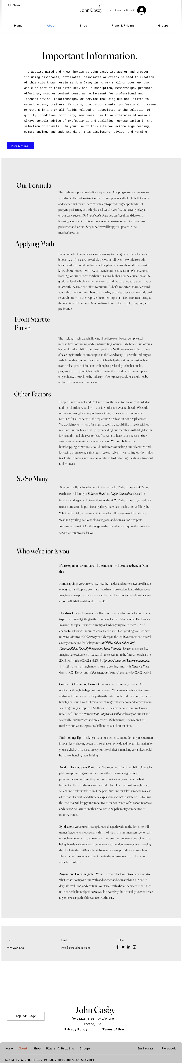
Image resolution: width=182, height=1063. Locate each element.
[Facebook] (117, 947)
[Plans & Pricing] (20, 145)
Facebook (169, 1048)
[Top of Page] (25, 1016)
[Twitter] (123, 947)
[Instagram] (134, 947)
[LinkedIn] (129, 947)
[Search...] (33, 5)
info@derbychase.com (75, 947)
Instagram (145, 1048)
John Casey (91, 10)
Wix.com (87, 1060)
